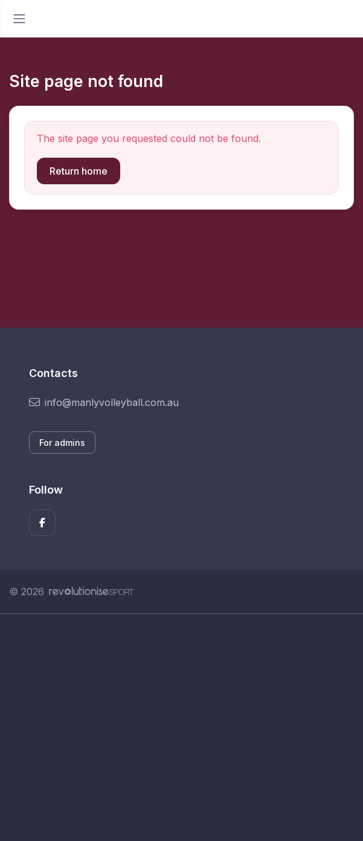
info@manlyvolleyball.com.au (104, 402)
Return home (79, 171)
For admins (62, 442)
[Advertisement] (181, 727)
